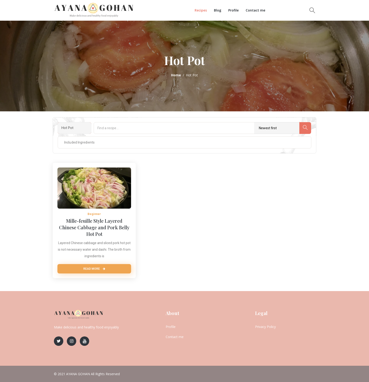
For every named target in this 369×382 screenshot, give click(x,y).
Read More (94, 268)
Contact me (255, 10)
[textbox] (75, 142)
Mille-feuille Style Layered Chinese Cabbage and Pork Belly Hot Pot (94, 227)
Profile (233, 10)
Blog (217, 10)
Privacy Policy (265, 326)
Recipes (201, 10)
